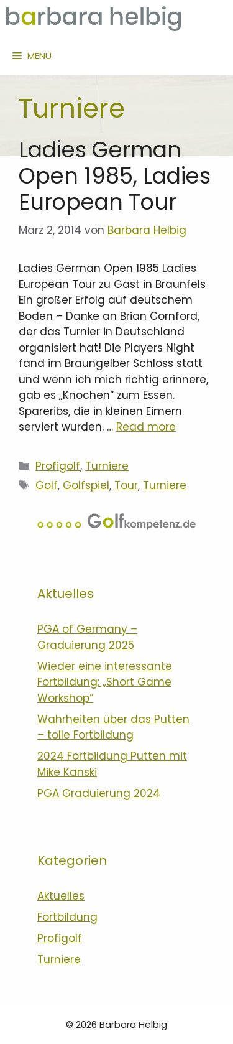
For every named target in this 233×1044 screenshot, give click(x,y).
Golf (46, 485)
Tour (126, 485)
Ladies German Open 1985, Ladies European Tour (115, 175)
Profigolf (57, 466)
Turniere (107, 466)
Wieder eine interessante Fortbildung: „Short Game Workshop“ (104, 682)
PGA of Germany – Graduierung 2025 (87, 637)
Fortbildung (67, 917)
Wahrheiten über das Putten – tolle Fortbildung (113, 727)
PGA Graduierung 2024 (98, 793)
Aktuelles (61, 895)
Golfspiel (86, 485)
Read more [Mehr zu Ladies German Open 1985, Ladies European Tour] (146, 426)
